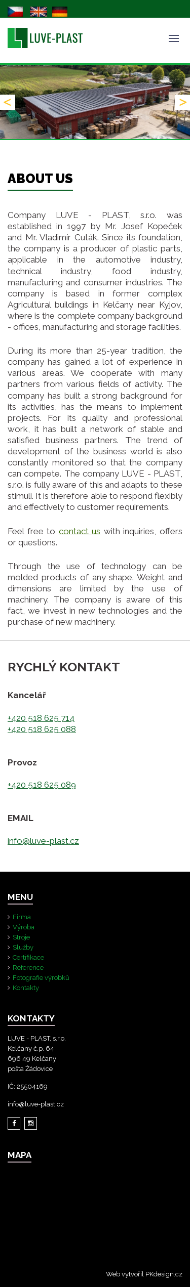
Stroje (21, 937)
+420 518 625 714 (41, 718)
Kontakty (26, 988)
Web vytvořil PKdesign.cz (144, 1274)
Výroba (23, 927)
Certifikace (28, 957)
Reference (28, 967)
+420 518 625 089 (42, 785)
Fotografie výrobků (41, 977)
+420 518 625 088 (42, 729)
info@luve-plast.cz (43, 841)
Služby (23, 947)
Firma (22, 917)
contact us (80, 531)
